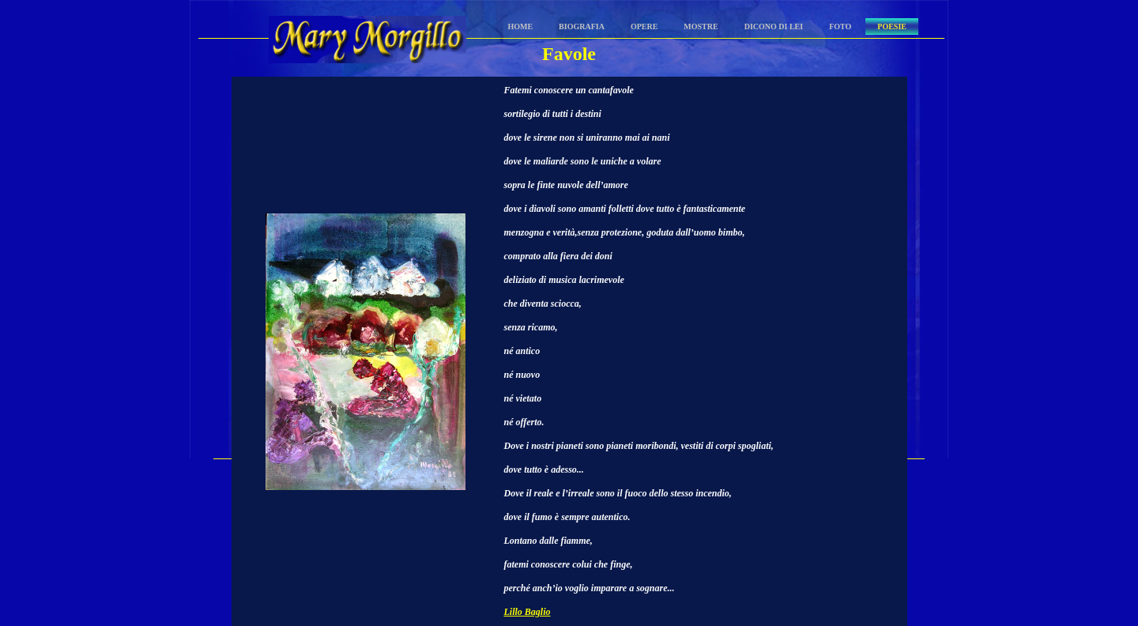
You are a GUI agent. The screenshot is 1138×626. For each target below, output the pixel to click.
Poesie (891, 26)
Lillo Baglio (527, 611)
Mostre (701, 26)
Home (520, 26)
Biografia (582, 26)
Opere (644, 26)
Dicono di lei (773, 26)
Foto (840, 26)
